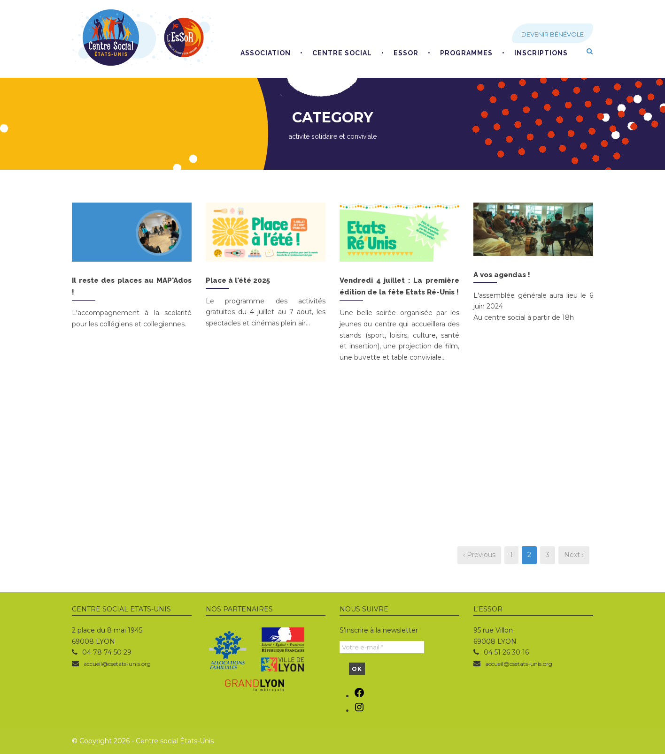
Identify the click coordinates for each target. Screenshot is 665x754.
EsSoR (406, 53)
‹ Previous (479, 554)
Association (265, 53)
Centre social (342, 53)
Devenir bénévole (552, 34)
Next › (574, 554)
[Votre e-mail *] (382, 647)
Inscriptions (541, 53)
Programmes (466, 53)
